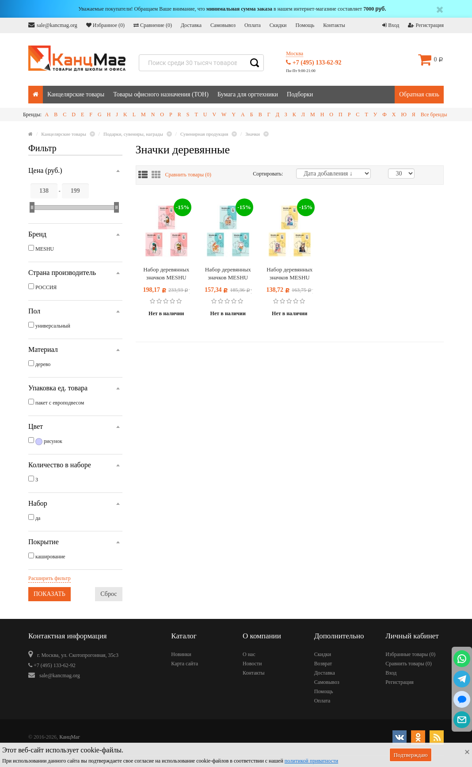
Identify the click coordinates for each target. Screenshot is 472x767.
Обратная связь (419, 94)
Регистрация (426, 25)
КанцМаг (69, 737)
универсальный (52, 326)
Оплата (252, 25)
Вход (390, 25)
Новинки (181, 654)
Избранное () (105, 25)
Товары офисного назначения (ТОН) (161, 94)
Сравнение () (152, 25)
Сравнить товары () (188, 175)
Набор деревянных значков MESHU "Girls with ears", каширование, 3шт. (289, 274)
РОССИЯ (46, 287)
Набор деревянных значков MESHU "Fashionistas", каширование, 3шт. (166, 274)
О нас (249, 654)
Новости (252, 663)
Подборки (300, 94)
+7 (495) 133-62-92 (313, 62)
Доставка (191, 25)
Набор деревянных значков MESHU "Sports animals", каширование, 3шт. (228, 274)
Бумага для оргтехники (247, 94)
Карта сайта (184, 663)
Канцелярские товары (75, 94)
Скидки (278, 25)
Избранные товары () (410, 654)
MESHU (44, 249)
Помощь (304, 25)
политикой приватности (311, 761)
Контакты (334, 25)
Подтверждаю (410, 755)
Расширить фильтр (49, 578)
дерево (42, 364)
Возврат (323, 663)
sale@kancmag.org (52, 25)
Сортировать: (268, 174)
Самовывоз (223, 25)
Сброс (108, 594)
